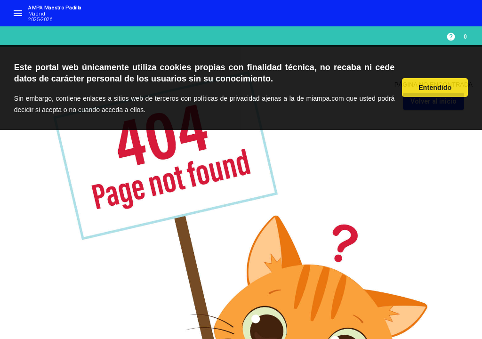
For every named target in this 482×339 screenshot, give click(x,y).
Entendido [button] (434, 87)
